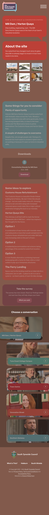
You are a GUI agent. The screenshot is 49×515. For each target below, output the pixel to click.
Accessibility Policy (24, 474)
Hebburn (24, 463)
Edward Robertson (28, 476)
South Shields (36, 463)
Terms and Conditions (30, 471)
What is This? (12, 463)
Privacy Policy (18, 471)
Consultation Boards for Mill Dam (24, 172)
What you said (24, 305)
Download (24, 179)
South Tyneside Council (32, 469)
